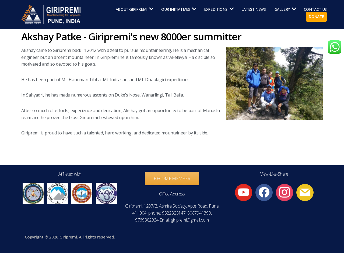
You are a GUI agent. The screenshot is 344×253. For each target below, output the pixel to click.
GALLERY (282, 9)
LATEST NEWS (253, 9)
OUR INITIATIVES (175, 9)
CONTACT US (315, 9)
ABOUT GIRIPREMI (131, 9)
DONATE (316, 17)
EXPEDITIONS (215, 9)
